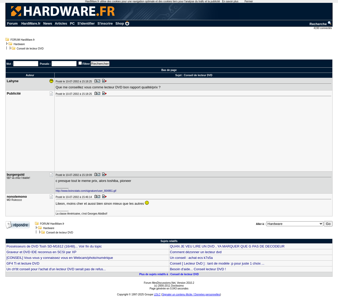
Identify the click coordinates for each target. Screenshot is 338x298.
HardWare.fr (30, 23)
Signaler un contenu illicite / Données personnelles (191, 294)
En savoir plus (230, 1)
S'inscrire (105, 23)
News (47, 23)
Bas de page (169, 70)
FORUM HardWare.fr (22, 39)
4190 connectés (323, 28)
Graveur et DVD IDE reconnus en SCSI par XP (41, 252)
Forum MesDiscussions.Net (159, 282)
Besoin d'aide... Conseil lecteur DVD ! (198, 269)
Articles (61, 23)
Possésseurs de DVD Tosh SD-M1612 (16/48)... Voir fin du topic (54, 246)
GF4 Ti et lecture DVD (22, 263)
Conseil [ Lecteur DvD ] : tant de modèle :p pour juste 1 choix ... (217, 263)
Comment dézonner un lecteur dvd (196, 252)
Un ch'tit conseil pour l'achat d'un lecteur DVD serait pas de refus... (56, 269)
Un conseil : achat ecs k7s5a (191, 258)
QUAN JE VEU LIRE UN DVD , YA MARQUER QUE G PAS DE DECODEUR (227, 246)
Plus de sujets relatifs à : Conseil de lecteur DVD (169, 274)
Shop (122, 23)
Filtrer (86, 63)
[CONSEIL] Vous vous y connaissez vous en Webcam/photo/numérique (59, 258)
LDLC (157, 294)
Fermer (249, 1)
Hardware (19, 44)
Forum (12, 23)
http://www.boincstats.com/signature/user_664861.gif (86, 190)
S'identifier (86, 23)
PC (72, 23)
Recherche (321, 24)
